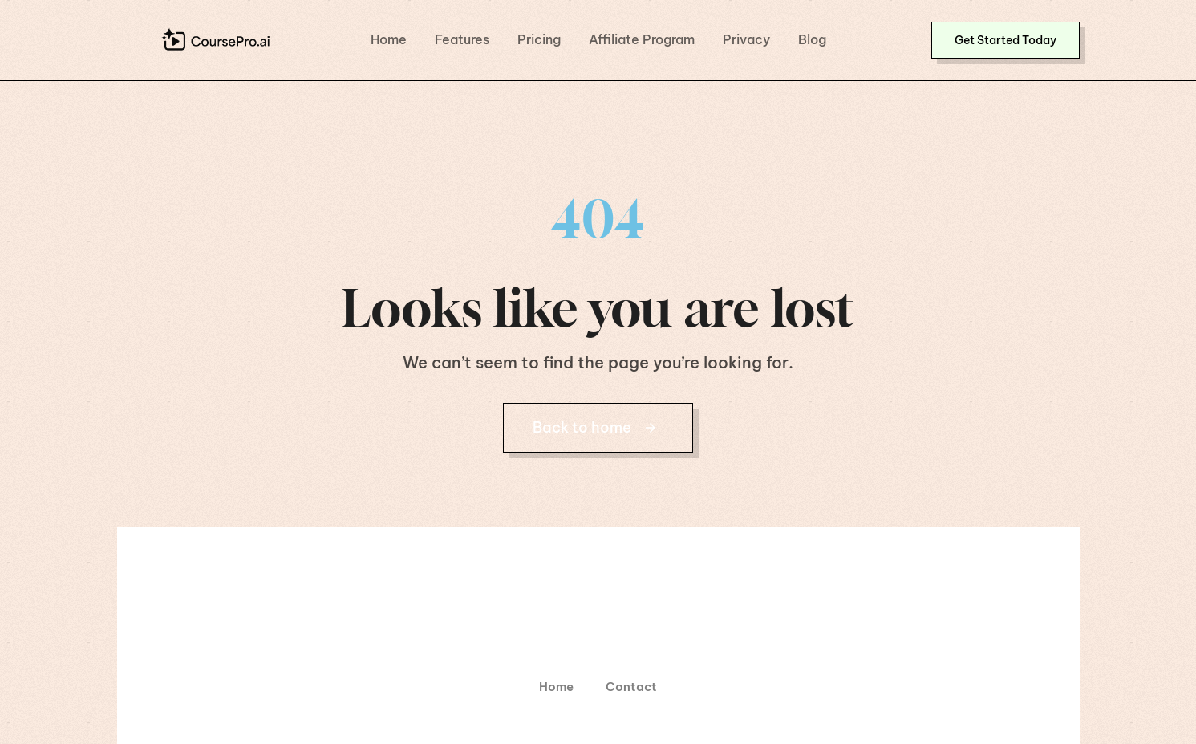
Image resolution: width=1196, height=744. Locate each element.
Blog (812, 39)
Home (389, 39)
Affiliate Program (642, 39)
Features (462, 39)
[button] (1005, 40)
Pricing (539, 39)
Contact (631, 686)
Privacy (746, 39)
